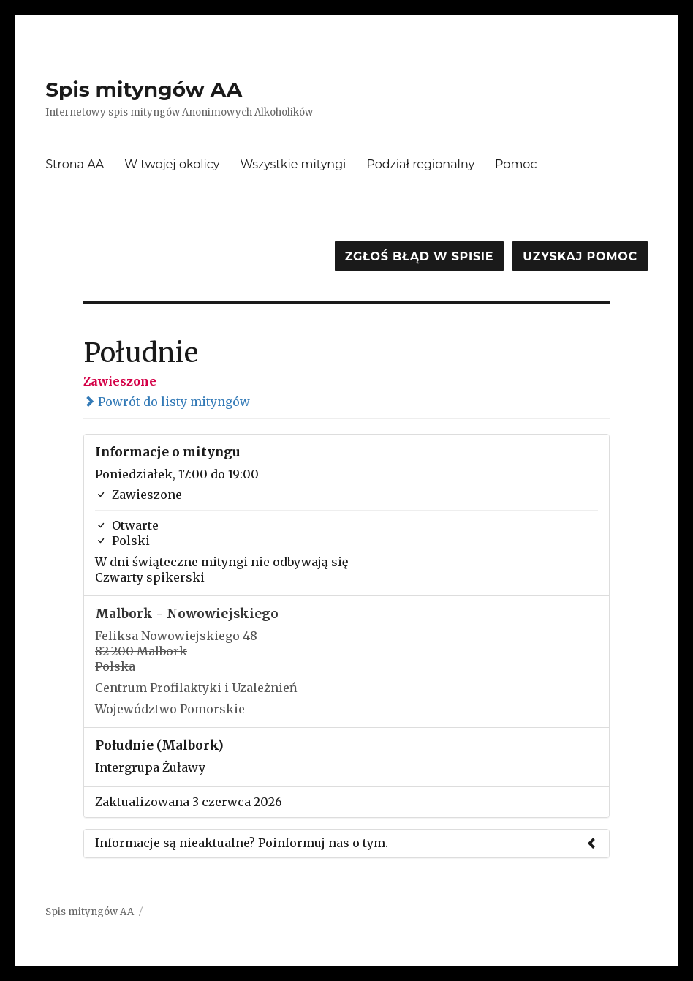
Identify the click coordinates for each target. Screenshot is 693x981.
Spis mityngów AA (143, 89)
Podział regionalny (420, 164)
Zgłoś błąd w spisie (419, 256)
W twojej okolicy (171, 164)
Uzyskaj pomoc (580, 256)
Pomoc (516, 164)
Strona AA (74, 164)
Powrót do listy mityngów (166, 401)
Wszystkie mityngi (293, 164)
